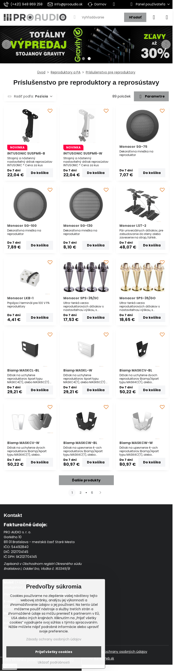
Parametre (151, 96)
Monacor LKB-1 (20, 298)
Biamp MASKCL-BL (23, 370)
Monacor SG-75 (133, 146)
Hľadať (135, 17)
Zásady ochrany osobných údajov (119, 651)
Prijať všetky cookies (53, 651)
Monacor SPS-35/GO (137, 298)
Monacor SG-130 (78, 225)
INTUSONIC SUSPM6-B (26, 153)
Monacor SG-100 (22, 225)
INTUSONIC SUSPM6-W (82, 153)
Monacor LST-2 (132, 225)
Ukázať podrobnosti (54, 662)
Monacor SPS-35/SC (81, 298)
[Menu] (166, 17)
